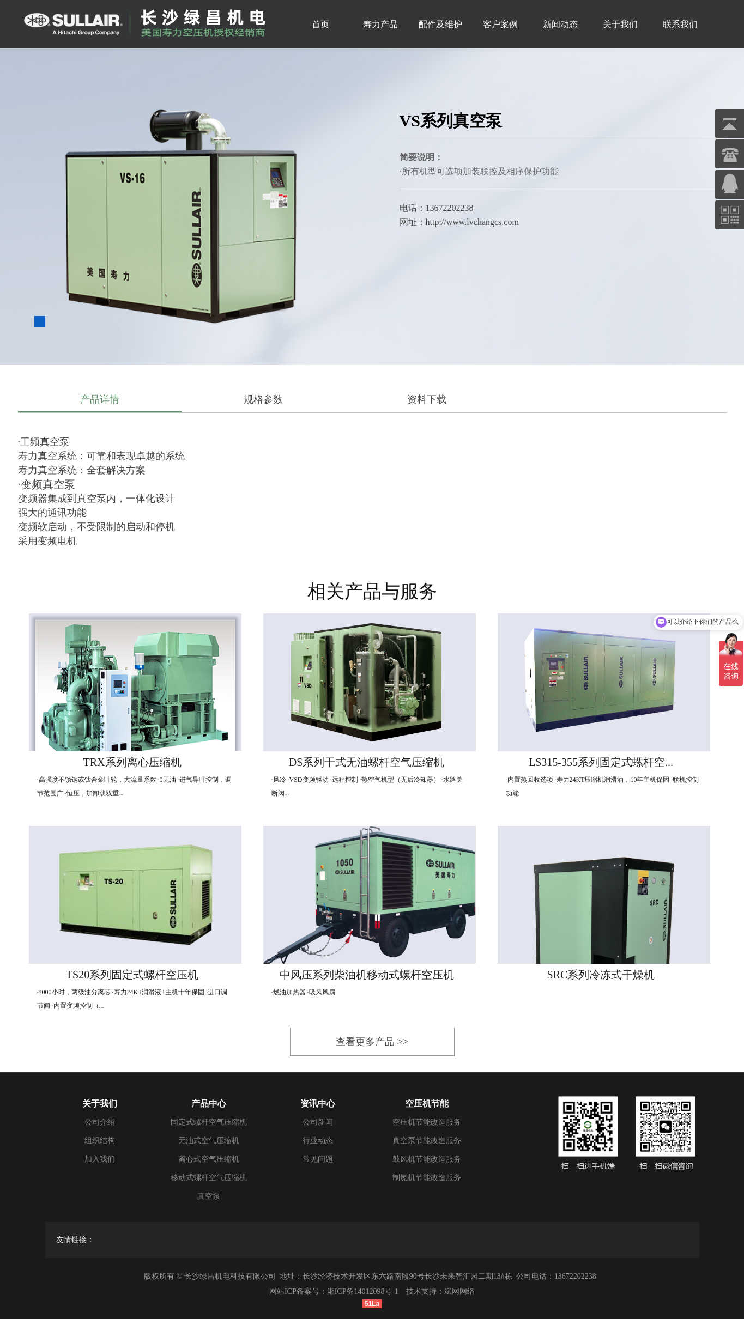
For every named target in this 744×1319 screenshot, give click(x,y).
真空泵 (208, 1196)
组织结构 (99, 1140)
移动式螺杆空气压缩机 (209, 1178)
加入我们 (99, 1159)
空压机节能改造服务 (426, 1122)
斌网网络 (459, 1291)
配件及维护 (440, 24)
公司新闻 (318, 1122)
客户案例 (500, 24)
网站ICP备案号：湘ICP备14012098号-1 (333, 1291)
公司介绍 (99, 1122)
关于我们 (620, 24)
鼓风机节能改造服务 (426, 1159)
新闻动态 (560, 24)
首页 (320, 24)
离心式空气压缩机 (208, 1159)
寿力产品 (380, 24)
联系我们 (680, 24)
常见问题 (318, 1159)
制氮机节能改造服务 (426, 1178)
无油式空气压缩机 (208, 1140)
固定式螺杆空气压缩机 (209, 1122)
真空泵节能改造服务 (426, 1140)
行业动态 (318, 1140)
